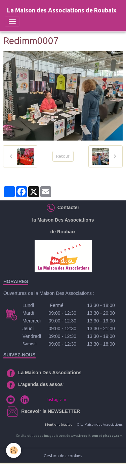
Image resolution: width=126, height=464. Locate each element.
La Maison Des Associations (50, 372)
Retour (63, 156)
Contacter (67, 207)
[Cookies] (13, 450)
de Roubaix (63, 231)
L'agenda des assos (40, 384)
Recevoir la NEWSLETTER (50, 411)
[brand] (62, 10)
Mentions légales (58, 424)
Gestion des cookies (63, 456)
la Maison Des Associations (63, 220)
